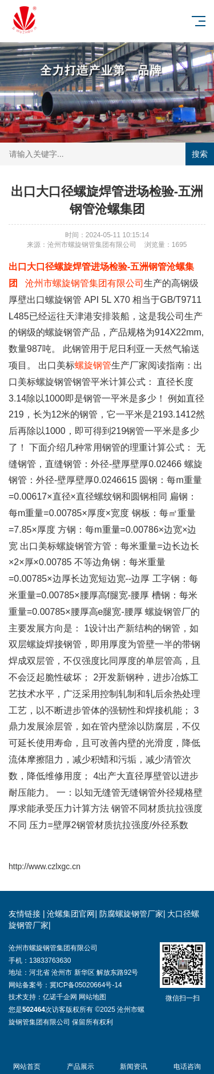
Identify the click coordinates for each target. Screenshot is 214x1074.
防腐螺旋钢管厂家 (131, 913)
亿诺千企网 (60, 997)
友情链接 (25, 913)
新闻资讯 (134, 1060)
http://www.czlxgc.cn (44, 866)
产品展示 (80, 1060)
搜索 (200, 154)
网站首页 (27, 1060)
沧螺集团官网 (71, 913)
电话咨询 (187, 1060)
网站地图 (92, 997)
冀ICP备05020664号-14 (86, 985)
